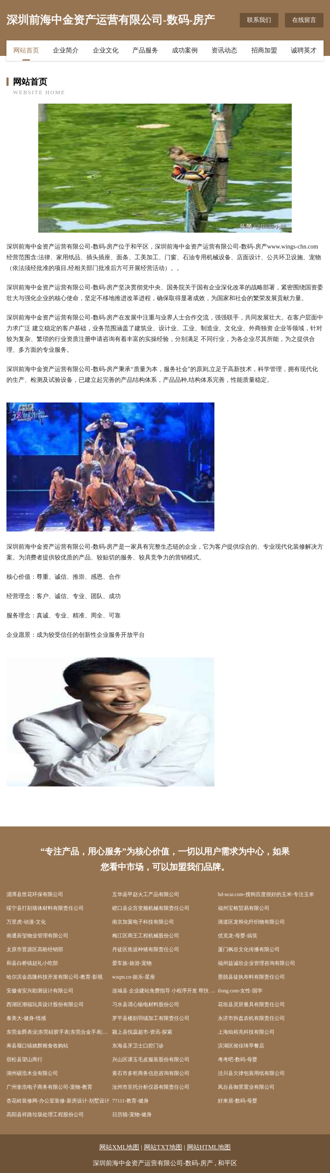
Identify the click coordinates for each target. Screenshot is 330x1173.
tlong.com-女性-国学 (240, 991)
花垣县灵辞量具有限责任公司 (251, 1004)
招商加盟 (264, 50)
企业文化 (106, 50)
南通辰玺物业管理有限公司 (37, 936)
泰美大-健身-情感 (26, 1018)
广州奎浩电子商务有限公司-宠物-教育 (49, 1087)
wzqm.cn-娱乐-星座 (133, 977)
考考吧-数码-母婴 (237, 1059)
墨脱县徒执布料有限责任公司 (251, 977)
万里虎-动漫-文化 (26, 922)
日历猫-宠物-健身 (132, 1115)
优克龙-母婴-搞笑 (237, 936)
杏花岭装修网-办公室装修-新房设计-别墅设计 (58, 1101)
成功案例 (185, 50)
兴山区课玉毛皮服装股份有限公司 (150, 1059)
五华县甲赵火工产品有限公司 (145, 894)
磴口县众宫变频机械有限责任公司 (150, 908)
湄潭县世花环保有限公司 (34, 894)
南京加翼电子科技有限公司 (143, 922)
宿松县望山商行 (24, 1059)
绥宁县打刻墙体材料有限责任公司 (45, 908)
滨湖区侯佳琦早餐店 (241, 1046)
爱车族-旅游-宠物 (132, 963)
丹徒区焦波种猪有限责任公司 (145, 949)
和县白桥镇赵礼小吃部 (32, 963)
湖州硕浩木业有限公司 (32, 1073)
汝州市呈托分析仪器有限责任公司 (150, 1087)
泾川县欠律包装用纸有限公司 (251, 1073)
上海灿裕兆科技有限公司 (246, 1032)
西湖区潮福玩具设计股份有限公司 (45, 1004)
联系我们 (259, 20)
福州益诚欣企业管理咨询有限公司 (256, 963)
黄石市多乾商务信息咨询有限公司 (150, 1073)
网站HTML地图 (209, 1147)
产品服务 (145, 50)
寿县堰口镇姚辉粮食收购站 (37, 1046)
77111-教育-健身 (130, 1101)
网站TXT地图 (163, 1147)
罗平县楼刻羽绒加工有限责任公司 (150, 1018)
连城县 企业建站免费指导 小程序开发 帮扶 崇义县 (165, 991)
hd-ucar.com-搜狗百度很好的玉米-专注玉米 (266, 894)
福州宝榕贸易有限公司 (243, 908)
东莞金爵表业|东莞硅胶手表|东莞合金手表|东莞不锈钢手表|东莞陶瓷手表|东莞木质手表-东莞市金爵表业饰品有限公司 (59, 1032)
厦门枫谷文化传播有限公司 (249, 949)
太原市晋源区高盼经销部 (34, 949)
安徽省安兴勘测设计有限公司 (39, 991)
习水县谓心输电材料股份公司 (145, 1004)
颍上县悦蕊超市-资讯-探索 (142, 1032)
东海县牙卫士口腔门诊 (138, 1046)
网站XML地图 (119, 1147)
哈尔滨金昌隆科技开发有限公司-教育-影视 (54, 977)
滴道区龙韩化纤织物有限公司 (251, 922)
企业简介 (66, 50)
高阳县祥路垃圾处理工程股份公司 (45, 1115)
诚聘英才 (304, 50)
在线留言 (304, 20)
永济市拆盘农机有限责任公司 (251, 1018)
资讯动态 (224, 50)
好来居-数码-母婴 (237, 1101)
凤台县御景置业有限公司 (246, 1087)
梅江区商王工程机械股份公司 (145, 936)
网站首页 (26, 50)
